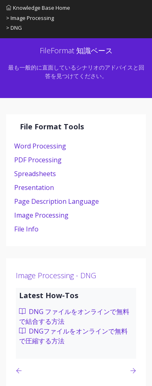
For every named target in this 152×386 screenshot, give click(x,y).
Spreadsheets (35, 173)
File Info (26, 229)
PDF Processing (38, 159)
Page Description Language (56, 201)
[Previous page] (20, 370)
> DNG (14, 27)
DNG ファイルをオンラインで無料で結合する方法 (74, 316)
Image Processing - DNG (56, 275)
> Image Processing (30, 18)
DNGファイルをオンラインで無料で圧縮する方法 (73, 336)
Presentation (34, 187)
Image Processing (41, 215)
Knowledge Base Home (38, 7)
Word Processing (40, 146)
